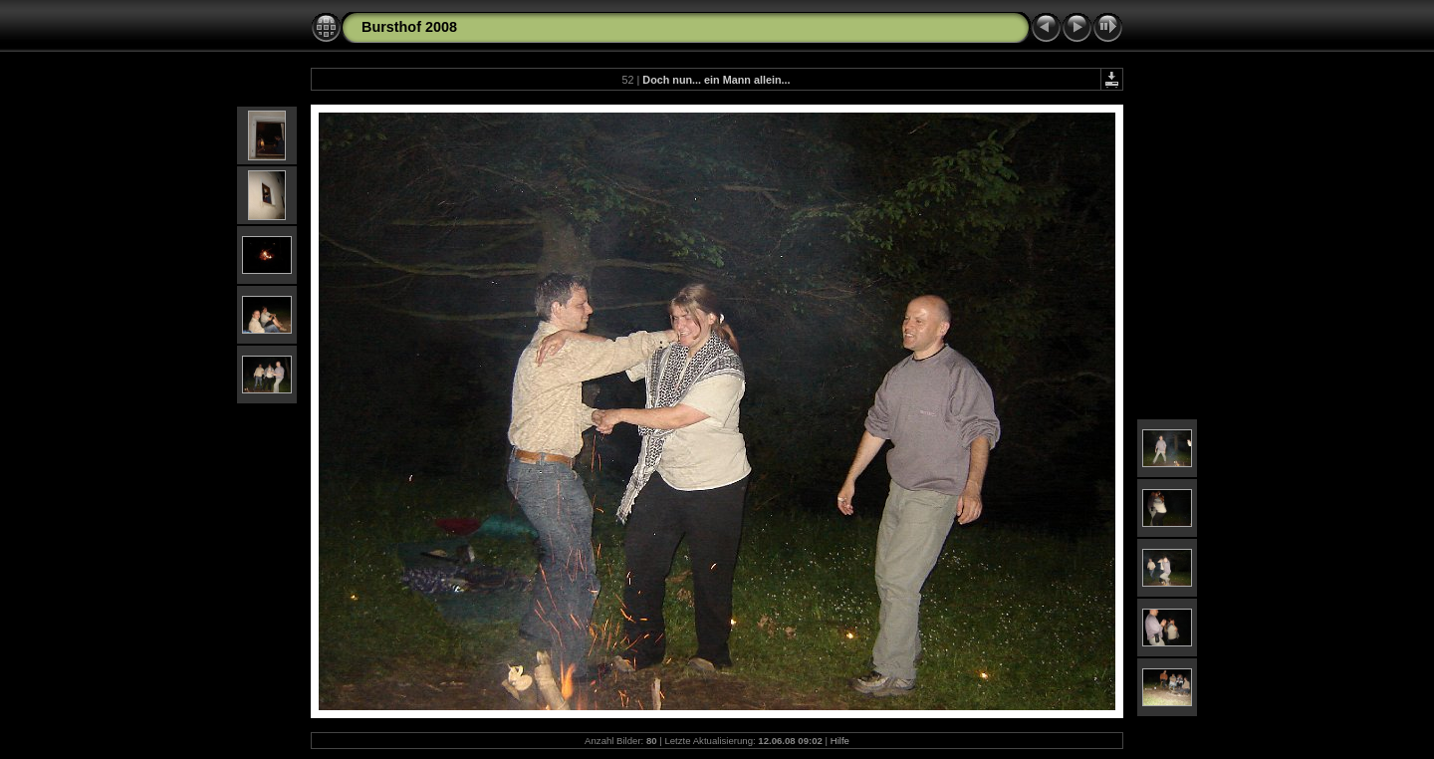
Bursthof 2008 (409, 27)
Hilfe (840, 740)
